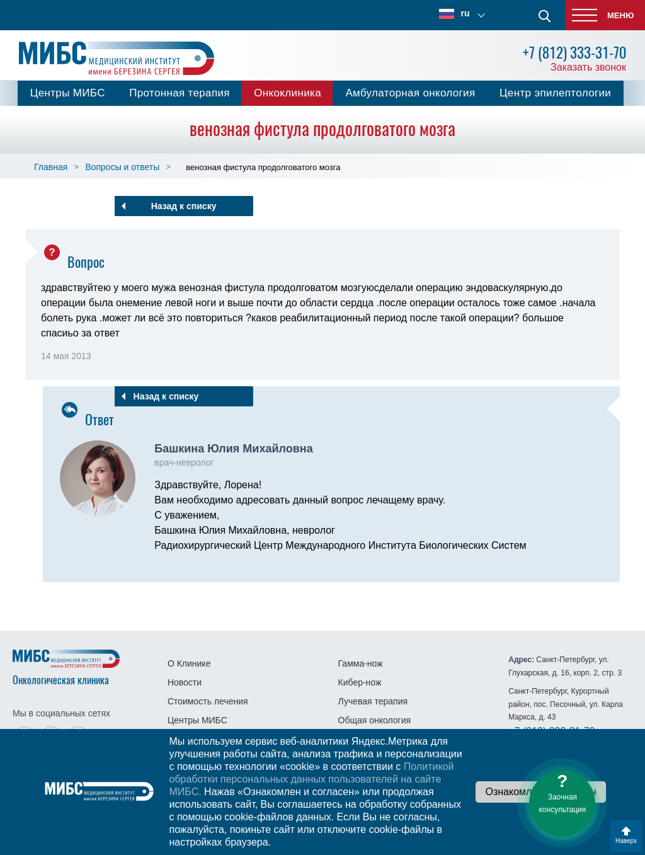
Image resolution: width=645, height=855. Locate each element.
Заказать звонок (588, 67)
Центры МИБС (67, 93)
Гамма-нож (360, 663)
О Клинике (189, 663)
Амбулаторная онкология (410, 93)
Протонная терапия (179, 93)
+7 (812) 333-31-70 (574, 52)
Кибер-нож (360, 682)
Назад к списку (184, 206)
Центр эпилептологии (555, 93)
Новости (185, 682)
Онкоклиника (287, 93)
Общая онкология (374, 720)
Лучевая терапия (373, 701)
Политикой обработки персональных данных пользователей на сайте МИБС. (311, 779)
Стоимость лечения (208, 701)
